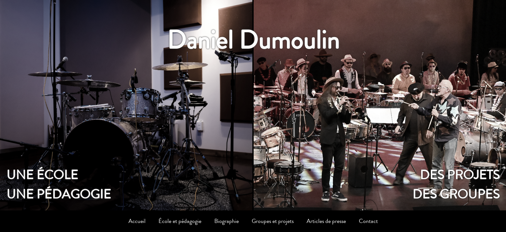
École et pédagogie (179, 221)
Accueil (137, 221)
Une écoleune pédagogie (58, 185)
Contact (368, 221)
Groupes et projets (273, 221)
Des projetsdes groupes (456, 185)
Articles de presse (326, 221)
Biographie (226, 221)
